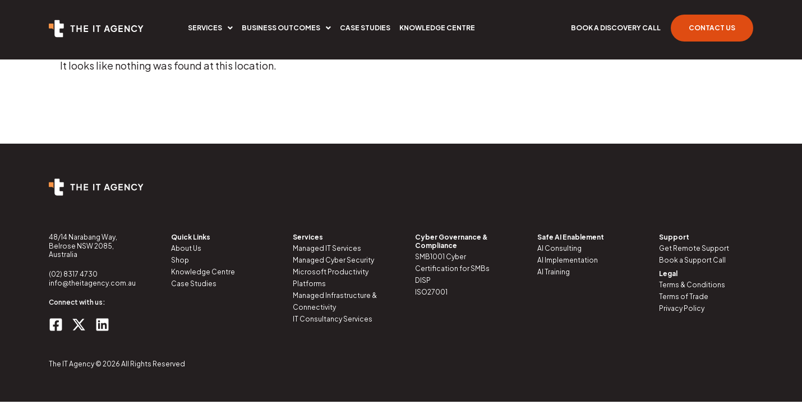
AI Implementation (567, 260)
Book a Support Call (692, 260)
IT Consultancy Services (332, 319)
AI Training (553, 272)
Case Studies (365, 28)
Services (210, 28)
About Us (186, 248)
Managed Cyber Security (333, 260)
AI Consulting (559, 248)
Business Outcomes (286, 28)
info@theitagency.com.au (92, 283)
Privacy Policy (681, 308)
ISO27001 (431, 292)
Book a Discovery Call (616, 28)
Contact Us (712, 28)
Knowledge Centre (437, 28)
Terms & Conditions (692, 285)
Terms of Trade (683, 296)
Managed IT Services (327, 248)
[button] (210, 28)
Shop (180, 260)
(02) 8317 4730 (73, 274)
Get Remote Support (694, 248)
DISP (423, 280)
